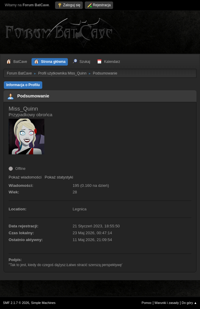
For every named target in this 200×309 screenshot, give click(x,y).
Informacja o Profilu (23, 85)
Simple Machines (43, 303)
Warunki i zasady (166, 303)
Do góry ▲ (189, 303)
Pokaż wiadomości (25, 177)
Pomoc (147, 303)
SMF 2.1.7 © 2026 (16, 303)
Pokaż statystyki (59, 177)
